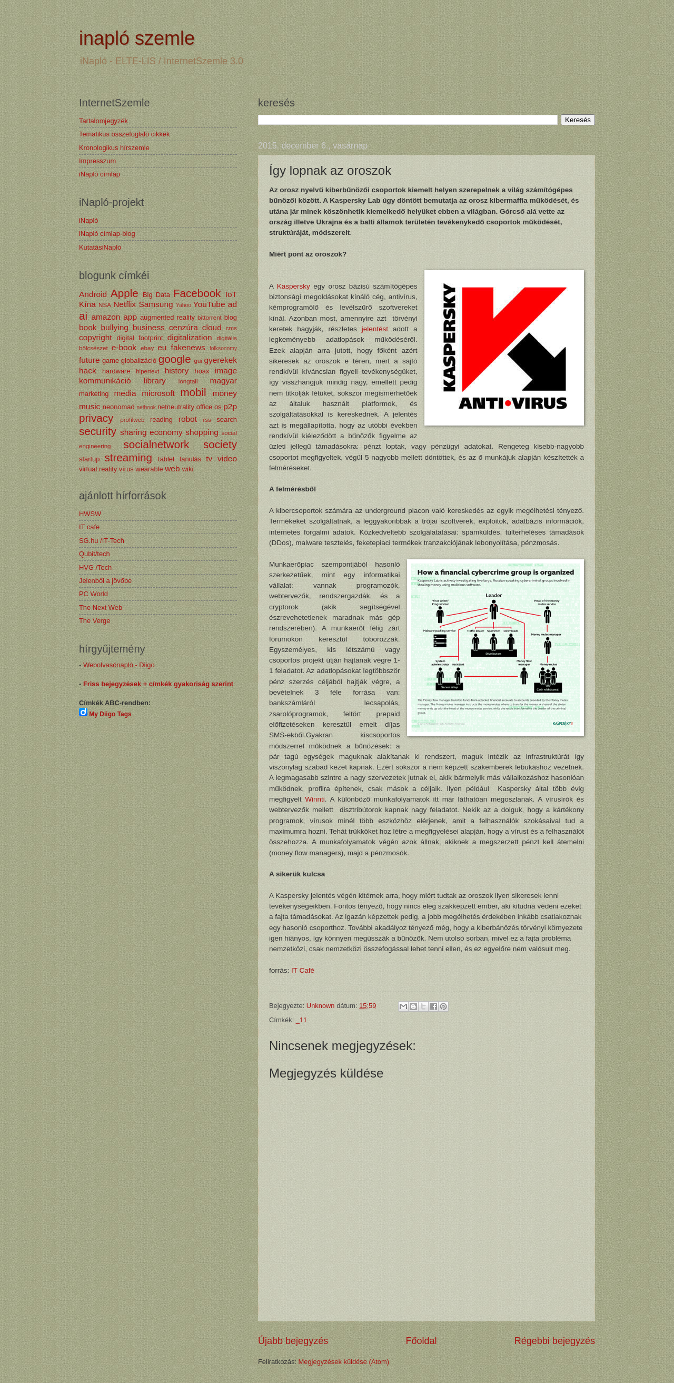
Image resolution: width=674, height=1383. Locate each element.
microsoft (158, 393)
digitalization (189, 337)
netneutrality (175, 407)
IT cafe (89, 527)
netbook (146, 407)
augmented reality (167, 317)
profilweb (132, 420)
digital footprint (139, 338)
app (130, 316)
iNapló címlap (99, 174)
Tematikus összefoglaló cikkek (124, 134)
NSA (104, 305)
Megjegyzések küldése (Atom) (344, 1362)
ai (83, 316)
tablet (166, 459)
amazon (105, 316)
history (177, 370)
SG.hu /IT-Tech (101, 541)
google (174, 359)
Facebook (197, 293)
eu (161, 347)
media (125, 393)
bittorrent (209, 317)
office (204, 407)
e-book (124, 347)
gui (198, 361)
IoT (231, 294)
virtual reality (98, 469)
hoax (201, 371)
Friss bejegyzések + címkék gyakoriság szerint (158, 684)
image (226, 370)
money (225, 393)
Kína (87, 304)
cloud (212, 327)
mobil (193, 392)
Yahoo (183, 305)
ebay (147, 348)
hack (87, 370)
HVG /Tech (95, 567)
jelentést (372, 329)
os (218, 407)
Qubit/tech (94, 554)
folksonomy (223, 348)
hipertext (147, 371)
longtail (188, 381)
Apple (124, 293)
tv (209, 458)
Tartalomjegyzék (103, 121)
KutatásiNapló (100, 247)
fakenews (188, 347)
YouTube (209, 304)
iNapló (88, 220)
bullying (114, 327)
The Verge (94, 621)
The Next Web (100, 607)
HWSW (90, 514)
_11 (301, 1020)
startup (89, 459)
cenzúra (183, 327)
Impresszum (97, 161)
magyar (223, 380)
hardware (116, 371)
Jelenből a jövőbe (105, 581)
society (220, 444)
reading (161, 419)
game (110, 360)
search (226, 419)
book (87, 327)
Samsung (155, 304)
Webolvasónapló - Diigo (119, 665)
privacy (96, 418)
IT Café (302, 970)
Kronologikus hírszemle (114, 148)
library (155, 380)
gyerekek (220, 359)
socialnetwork (157, 444)
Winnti (315, 799)
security (97, 431)
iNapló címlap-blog (107, 234)
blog (230, 317)
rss (207, 420)
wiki (187, 469)
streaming (128, 457)
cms (231, 328)
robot (188, 418)
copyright (95, 337)
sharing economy (151, 432)
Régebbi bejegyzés (554, 1341)
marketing (94, 394)
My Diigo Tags (110, 714)
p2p (230, 406)
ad (232, 304)
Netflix (124, 304)
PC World (93, 594)
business (149, 327)
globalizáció (138, 360)
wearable (149, 469)
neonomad (119, 407)
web (172, 468)
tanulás (191, 459)
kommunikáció (105, 380)
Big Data (156, 295)
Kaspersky (293, 286)
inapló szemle (137, 38)
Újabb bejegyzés (293, 1341)
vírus (126, 469)
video (227, 458)
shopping (202, 432)
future (89, 359)
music (89, 406)
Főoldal (421, 1341)
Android (93, 294)
